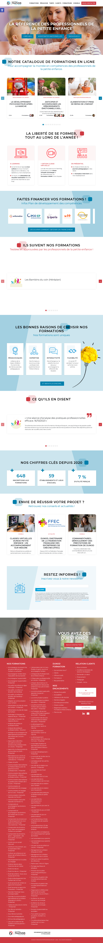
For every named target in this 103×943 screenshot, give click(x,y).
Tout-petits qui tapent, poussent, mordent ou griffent (38, 916)
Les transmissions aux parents (40, 838)
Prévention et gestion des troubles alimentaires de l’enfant (39, 879)
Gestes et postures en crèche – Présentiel (17, 906)
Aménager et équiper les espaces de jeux (16, 720)
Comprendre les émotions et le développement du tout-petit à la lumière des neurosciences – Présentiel (17, 822)
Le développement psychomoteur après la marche (38, 726)
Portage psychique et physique (38, 867)
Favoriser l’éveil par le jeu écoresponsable (16, 893)
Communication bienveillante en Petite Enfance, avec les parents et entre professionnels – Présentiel (17, 767)
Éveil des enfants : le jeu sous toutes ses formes (17, 875)
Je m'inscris (86, 708)
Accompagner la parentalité (17, 678)
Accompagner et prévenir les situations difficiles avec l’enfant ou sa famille (17, 669)
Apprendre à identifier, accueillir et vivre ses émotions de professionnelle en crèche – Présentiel (17, 744)
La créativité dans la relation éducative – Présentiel (40, 701)
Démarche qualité (60, 692)
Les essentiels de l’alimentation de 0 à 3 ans (39, 775)
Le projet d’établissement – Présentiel (39, 753)
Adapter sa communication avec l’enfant (17, 702)
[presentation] (2, 98)
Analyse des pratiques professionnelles (15, 724)
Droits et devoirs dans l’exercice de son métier (15, 865)
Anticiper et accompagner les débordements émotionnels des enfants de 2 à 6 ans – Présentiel (17, 735)
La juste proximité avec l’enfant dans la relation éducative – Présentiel (38, 706)
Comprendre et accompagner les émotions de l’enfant (17, 806)
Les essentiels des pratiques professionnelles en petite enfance (40, 794)
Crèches (27, 36)
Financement (81, 677)
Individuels (74, 36)
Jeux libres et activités (15, 914)
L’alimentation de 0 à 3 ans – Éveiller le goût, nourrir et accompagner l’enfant (40, 669)
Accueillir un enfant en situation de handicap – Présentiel (15, 696)
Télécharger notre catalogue (86, 692)
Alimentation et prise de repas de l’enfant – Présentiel (17, 706)
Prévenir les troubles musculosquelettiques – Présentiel (39, 872)
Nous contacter (88, 3)
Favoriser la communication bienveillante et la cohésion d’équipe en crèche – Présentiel (17, 899)
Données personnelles (61, 702)
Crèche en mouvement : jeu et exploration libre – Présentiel (17, 848)
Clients (58, 3)
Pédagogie (44, 3)
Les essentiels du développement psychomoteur (36, 801)
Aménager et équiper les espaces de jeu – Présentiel (17, 715)
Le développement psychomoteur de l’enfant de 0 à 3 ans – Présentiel (40, 739)
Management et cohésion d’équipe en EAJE (39, 851)
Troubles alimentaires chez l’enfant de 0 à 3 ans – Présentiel (40, 922)
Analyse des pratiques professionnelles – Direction (17, 729)
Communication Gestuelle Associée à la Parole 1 (16, 796)
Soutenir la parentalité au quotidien (39, 910)
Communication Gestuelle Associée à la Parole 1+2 (16, 800)
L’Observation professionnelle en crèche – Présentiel (40, 679)
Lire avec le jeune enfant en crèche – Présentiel (40, 846)
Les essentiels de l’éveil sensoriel (38, 771)
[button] (2, 10)
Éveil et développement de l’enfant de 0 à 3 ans (17, 879)
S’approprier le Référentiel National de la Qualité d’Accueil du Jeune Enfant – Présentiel (40, 893)
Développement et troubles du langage (17, 860)
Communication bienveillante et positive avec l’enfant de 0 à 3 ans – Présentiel (17, 781)
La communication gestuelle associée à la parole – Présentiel (40, 693)
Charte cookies (58, 705)
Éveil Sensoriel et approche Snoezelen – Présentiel (17, 888)
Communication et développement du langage (17, 787)
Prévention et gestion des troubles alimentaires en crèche (39, 885)
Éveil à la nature (13, 869)
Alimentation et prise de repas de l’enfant (17, 711)
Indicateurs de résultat (61, 697)
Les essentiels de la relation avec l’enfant (39, 784)
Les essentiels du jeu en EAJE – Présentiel (40, 811)
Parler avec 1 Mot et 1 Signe (40, 863)
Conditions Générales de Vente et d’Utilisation (85, 671)
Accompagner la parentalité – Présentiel (17, 682)
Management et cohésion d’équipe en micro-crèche (39, 855)
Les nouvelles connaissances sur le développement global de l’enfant (40, 834)
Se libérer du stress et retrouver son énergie (38, 899)
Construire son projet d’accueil (15, 843)
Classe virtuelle (13, 762)
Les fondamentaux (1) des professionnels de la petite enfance (39, 821)
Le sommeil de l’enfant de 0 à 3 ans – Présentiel (40, 757)
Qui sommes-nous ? (60, 670)
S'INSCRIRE (40, 589)
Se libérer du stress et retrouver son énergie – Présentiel (38, 905)
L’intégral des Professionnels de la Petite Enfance (40, 675)
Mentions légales (59, 700)
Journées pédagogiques (16, 916)
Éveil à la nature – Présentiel (17, 871)
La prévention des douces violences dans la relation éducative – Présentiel (39, 719)
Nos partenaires (59, 680)
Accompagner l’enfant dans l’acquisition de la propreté (17, 675)
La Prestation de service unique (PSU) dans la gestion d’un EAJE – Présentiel (40, 713)
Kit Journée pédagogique (16, 919)
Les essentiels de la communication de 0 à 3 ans (40, 780)
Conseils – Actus (82, 682)
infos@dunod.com (58, 599)
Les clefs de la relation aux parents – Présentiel (39, 766)
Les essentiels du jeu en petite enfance (38, 815)
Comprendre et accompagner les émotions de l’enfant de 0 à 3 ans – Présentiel (17, 813)
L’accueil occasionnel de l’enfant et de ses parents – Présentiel (16, 923)
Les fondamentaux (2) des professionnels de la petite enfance (39, 827)
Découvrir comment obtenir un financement (51, 230)
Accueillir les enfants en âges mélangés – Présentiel (17, 686)
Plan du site (58, 712)
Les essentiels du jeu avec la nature (40, 806)
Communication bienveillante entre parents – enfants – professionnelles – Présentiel (17, 775)
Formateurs (67, 3)
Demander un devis (83, 674)
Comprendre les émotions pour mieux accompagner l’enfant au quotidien (16, 829)
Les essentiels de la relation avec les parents (39, 789)
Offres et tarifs (58, 675)
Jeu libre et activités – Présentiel (15, 910)
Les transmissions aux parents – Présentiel (40, 842)
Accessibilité (58, 695)
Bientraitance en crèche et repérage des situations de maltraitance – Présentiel (16, 757)
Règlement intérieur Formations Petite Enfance (62, 708)
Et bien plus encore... (52, 384)
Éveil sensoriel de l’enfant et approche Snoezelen (17, 884)
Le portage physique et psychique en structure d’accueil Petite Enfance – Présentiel (39, 746)
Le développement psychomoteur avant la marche (38, 732)
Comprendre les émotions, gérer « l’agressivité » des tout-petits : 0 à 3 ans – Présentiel (16, 836)
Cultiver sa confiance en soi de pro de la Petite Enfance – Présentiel (17, 855)
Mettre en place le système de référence (40, 860)
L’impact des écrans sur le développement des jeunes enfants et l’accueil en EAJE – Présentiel (40, 685)
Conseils (76, 3)
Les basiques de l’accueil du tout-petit (40, 762)
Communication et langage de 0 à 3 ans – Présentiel (17, 791)
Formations (34, 3)
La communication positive (39, 698)
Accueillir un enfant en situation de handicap (15, 691)
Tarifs (51, 3)
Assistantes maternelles (50, 36)
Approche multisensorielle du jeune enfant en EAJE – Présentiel (17, 751)
